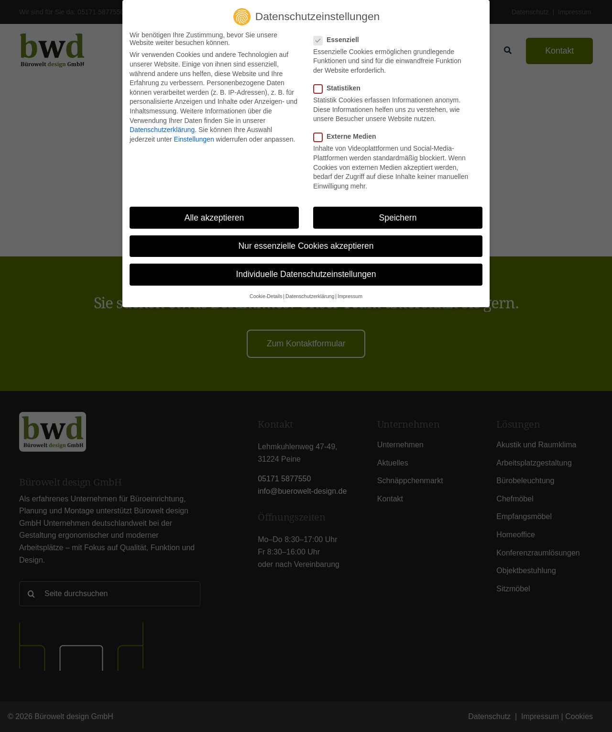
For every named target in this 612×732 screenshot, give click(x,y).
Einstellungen (194, 139)
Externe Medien (348, 136)
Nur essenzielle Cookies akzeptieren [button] (305, 245)
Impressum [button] (350, 296)
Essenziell (340, 39)
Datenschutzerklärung (162, 129)
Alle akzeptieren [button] (214, 217)
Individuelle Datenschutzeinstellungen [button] (306, 273)
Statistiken (341, 87)
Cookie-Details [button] (266, 296)
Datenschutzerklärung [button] (309, 296)
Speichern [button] (398, 217)
